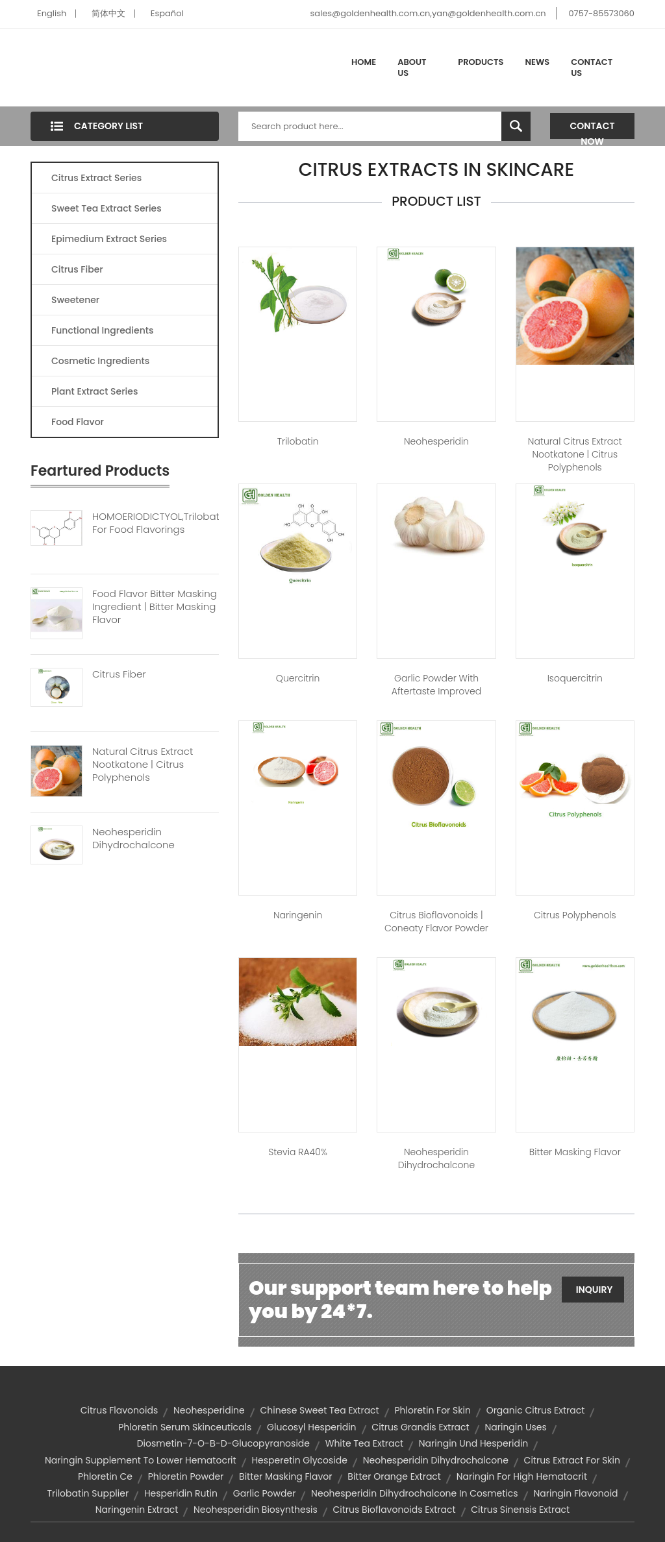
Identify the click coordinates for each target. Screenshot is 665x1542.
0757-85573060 (601, 13)
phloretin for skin (432, 1410)
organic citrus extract (535, 1410)
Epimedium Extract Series (109, 238)
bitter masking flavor (285, 1476)
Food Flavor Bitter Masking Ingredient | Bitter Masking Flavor (154, 606)
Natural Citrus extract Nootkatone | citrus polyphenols (575, 454)
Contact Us (591, 68)
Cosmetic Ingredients (100, 360)
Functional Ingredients (102, 330)
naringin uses (515, 1427)
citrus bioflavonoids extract (394, 1509)
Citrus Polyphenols (575, 915)
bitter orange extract (394, 1476)
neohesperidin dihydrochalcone (435, 1460)
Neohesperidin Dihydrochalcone (133, 838)
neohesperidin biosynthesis (256, 1509)
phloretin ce (105, 1476)
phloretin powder (186, 1476)
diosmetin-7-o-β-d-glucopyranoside (223, 1443)
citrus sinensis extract (520, 1509)
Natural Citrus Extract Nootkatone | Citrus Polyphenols (142, 764)
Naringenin (297, 915)
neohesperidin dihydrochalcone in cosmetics (414, 1493)
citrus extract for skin (572, 1460)
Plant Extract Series (94, 391)
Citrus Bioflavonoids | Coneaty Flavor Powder (436, 922)
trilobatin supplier (88, 1493)
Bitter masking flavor (575, 1151)
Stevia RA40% (297, 1151)
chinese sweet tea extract (319, 1410)
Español (167, 13)
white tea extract (364, 1443)
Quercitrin (298, 678)
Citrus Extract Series (96, 177)
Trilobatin (298, 441)
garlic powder (264, 1493)
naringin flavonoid (575, 1493)
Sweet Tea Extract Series (106, 208)
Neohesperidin (436, 441)
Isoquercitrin (575, 678)
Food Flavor (77, 421)
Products (480, 62)
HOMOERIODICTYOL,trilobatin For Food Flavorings (155, 523)
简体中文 (108, 13)
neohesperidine (209, 1410)
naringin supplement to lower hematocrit (140, 1460)
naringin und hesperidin (474, 1443)
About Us (411, 68)
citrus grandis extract (420, 1427)
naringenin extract (136, 1509)
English (51, 13)
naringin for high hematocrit (522, 1476)
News (537, 62)
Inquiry (594, 1289)
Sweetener (75, 299)
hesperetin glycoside (299, 1460)
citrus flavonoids (119, 1410)
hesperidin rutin (181, 1493)
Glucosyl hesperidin (311, 1427)
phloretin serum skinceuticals (184, 1427)
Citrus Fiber (77, 269)
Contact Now (592, 129)
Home (363, 62)
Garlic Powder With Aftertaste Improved (436, 685)
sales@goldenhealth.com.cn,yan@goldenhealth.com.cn (428, 13)
